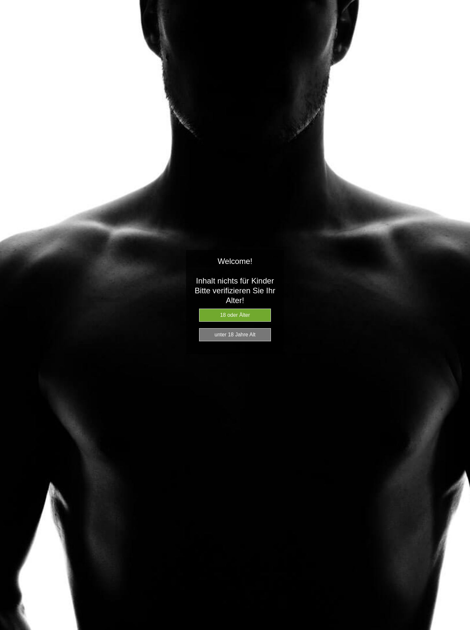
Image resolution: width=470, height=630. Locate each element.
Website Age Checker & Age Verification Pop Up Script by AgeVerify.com (461, 628)
